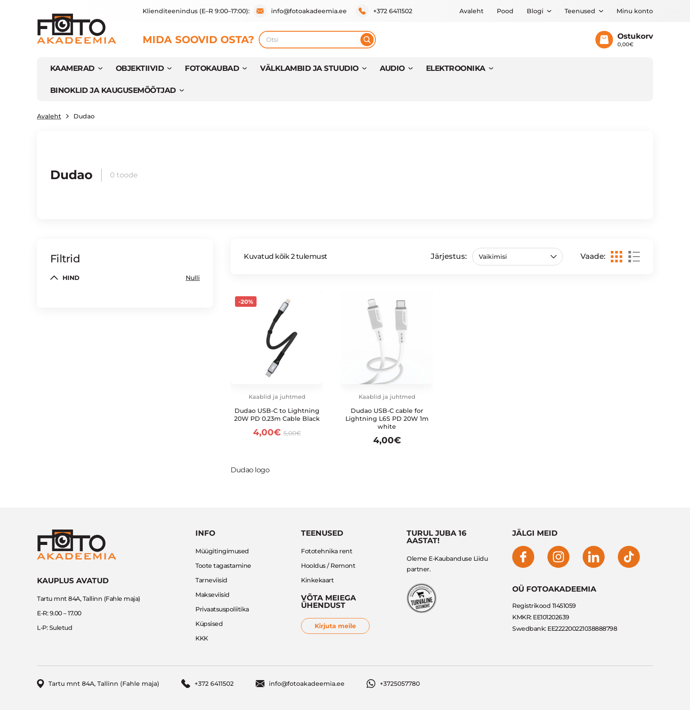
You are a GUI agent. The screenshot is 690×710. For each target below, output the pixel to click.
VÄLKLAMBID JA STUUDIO (309, 68)
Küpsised (209, 624)
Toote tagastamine (223, 566)
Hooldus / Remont (328, 566)
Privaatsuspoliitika (222, 609)
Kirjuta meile (335, 626)
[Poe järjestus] (517, 256)
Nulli (193, 278)
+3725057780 (393, 683)
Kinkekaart (317, 580)
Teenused (580, 11)
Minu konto (635, 11)
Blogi (535, 11)
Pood (505, 11)
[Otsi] (367, 39)
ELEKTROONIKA (455, 68)
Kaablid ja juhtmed (277, 396)
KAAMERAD (72, 68)
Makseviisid (212, 595)
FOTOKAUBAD (212, 68)
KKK (201, 638)
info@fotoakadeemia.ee (300, 11)
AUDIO (392, 68)
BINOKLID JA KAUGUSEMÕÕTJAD (113, 90)
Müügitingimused (222, 551)
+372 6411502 (384, 11)
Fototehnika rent (326, 551)
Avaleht (471, 11)
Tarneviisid (211, 580)
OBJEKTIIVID (140, 68)
